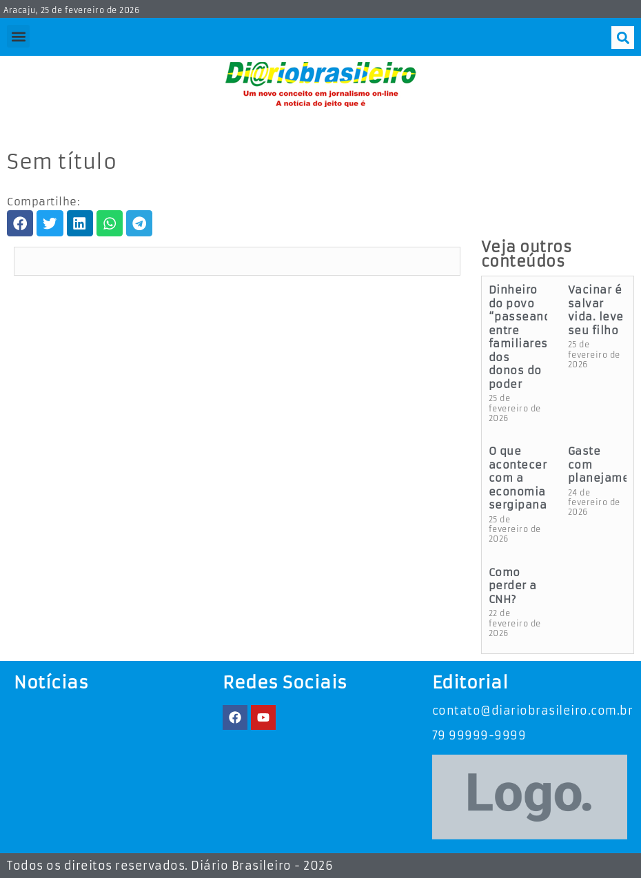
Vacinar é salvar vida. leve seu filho (596, 310)
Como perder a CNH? (513, 586)
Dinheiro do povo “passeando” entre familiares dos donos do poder (526, 337)
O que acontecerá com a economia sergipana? (521, 478)
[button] (18, 36)
